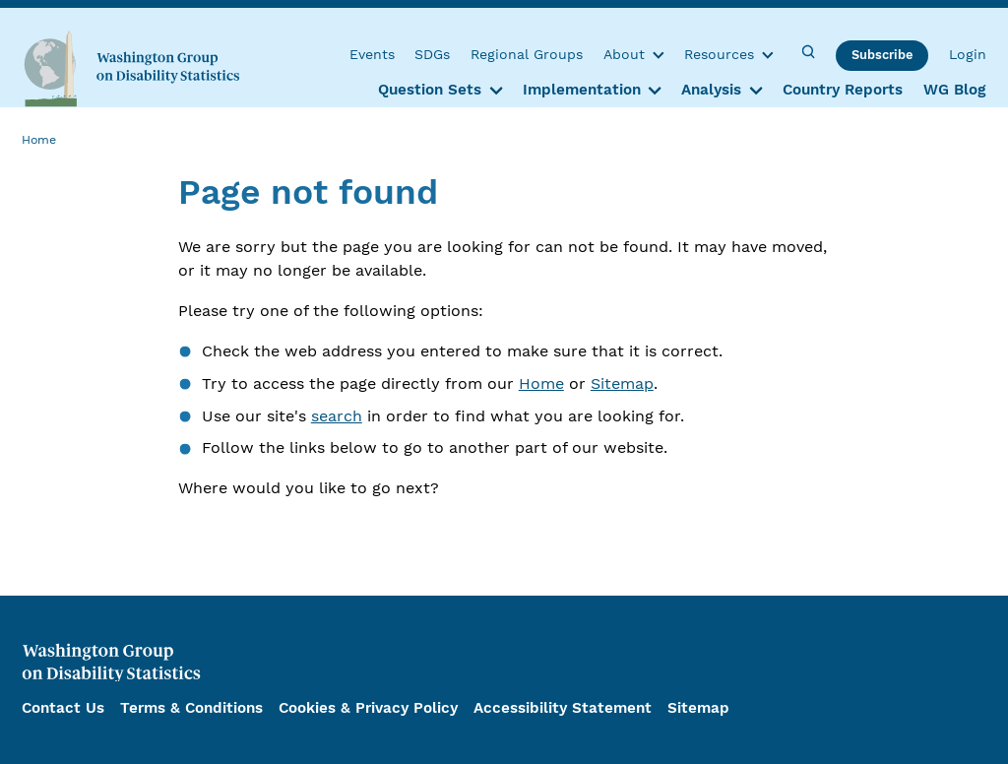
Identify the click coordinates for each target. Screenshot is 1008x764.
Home (541, 383)
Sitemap (622, 383)
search (336, 416)
